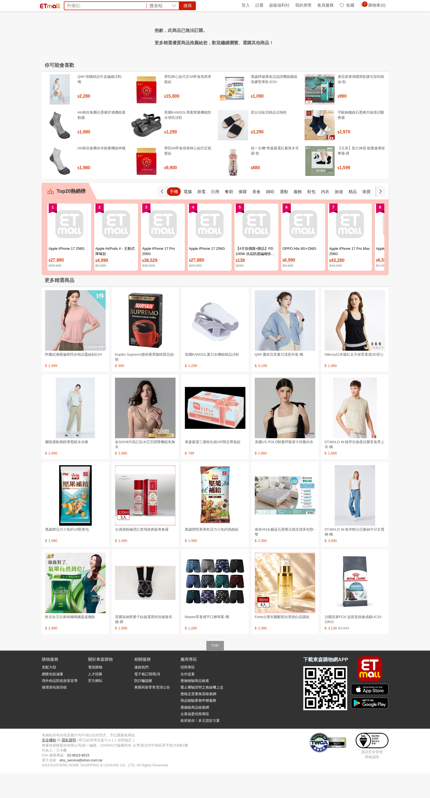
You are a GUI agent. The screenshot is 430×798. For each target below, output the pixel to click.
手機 (174, 216)
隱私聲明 (69, 765)
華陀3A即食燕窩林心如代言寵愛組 (188, 175)
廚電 (201, 216)
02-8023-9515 (78, 780)
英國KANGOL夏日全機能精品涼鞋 (212, 379)
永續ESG (106, 5)
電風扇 (166, 35)
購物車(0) (372, 5)
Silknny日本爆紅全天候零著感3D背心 (354, 379)
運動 (284, 216)
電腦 (187, 216)
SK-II (246, 35)
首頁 (49, 5)
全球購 (86, 5)
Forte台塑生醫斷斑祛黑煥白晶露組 (282, 642)
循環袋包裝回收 (54, 712)
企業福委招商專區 (194, 739)
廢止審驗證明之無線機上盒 (201, 712)
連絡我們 (141, 692)
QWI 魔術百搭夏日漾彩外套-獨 (279, 379)
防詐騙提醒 (143, 705)
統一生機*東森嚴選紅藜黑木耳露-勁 (275, 175)
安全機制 (49, 765)
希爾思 (198, 35)
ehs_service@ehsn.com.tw (81, 785)
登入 (246, 5)
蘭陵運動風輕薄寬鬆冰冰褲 (66, 467)
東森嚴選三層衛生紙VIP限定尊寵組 (213, 467)
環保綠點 (66, 5)
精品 (353, 216)
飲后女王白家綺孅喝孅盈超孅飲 (70, 642)
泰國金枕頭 (146, 35)
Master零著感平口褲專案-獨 (207, 642)
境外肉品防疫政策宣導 (60, 705)
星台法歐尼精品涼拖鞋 (269, 137)
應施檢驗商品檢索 (194, 705)
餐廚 (229, 216)
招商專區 (187, 692)
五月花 (182, 35)
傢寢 (243, 216)
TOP (215, 670)
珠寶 (366, 216)
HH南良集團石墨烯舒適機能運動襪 (102, 139)
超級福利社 (279, 5)
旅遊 (339, 216)
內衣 (325, 216)
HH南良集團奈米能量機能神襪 (102, 173)
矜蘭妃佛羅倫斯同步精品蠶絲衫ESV (73, 379)
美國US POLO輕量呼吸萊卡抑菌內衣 (284, 467)
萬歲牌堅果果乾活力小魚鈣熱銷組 (212, 554)
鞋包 (311, 216)
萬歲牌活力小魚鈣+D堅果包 (67, 554)
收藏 (346, 5)
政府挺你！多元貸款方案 (200, 745)
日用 (215, 216)
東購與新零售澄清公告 (152, 712)
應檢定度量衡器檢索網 (198, 719)
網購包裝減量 (52, 699)
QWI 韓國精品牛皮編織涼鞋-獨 (100, 103)
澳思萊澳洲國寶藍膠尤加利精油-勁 (361, 103)
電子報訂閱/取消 (147, 699)
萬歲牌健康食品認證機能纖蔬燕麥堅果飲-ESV (274, 103)
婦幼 (270, 216)
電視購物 (95, 692)
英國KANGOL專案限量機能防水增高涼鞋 (187, 139)
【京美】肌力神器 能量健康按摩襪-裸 (361, 175)
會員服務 (325, 5)
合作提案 (187, 699)
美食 (256, 216)
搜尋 (299, 24)
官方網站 (95, 705)
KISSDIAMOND (223, 35)
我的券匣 (303, 5)
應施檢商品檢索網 (194, 732)
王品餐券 (283, 35)
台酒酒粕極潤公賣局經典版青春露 (142, 554)
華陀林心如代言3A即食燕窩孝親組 (188, 103)
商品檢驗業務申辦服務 (198, 725)
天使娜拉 (263, 35)
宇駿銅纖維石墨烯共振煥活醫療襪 (361, 139)
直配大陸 (49, 692)
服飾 (298, 216)
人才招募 (95, 699)
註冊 (259, 5)
